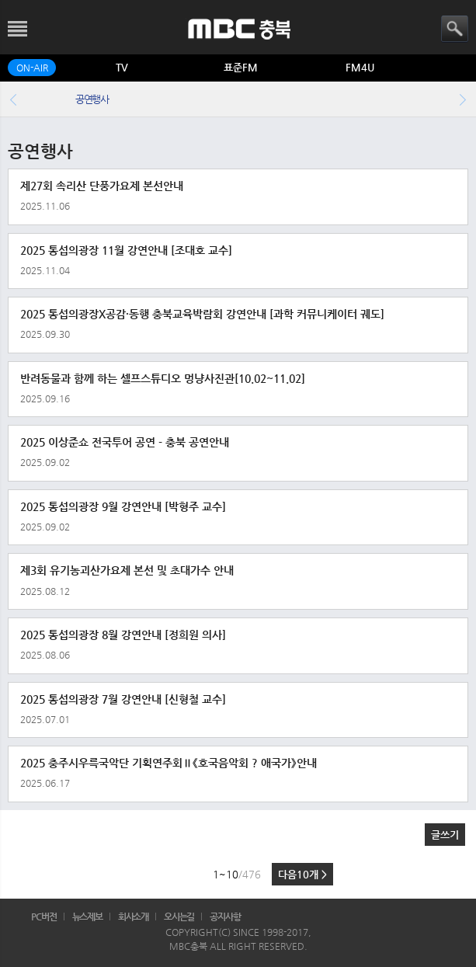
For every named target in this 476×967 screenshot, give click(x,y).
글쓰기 (445, 834)
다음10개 (302, 874)
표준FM (241, 67)
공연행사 (92, 99)
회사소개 (133, 916)
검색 (454, 29)
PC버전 (44, 916)
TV (122, 67)
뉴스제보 (87, 916)
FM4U (360, 67)
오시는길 (179, 916)
